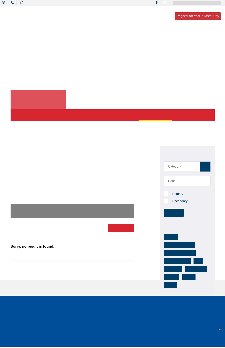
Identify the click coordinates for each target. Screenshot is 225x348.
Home (14, 124)
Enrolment (179, 30)
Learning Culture (104, 30)
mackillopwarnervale (193, 237)
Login (84, 341)
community (173, 261)
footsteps (172, 268)
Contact (201, 30)
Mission (78, 30)
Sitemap (51, 341)
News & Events (53, 30)
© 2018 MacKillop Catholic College (22, 341)
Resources (155, 30)
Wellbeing (132, 30)
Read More (121, 228)
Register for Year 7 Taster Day (198, 16)
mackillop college (176, 253)
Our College (26, 30)
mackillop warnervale (179, 245)
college (189, 268)
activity (170, 276)
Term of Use (69, 341)
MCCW (170, 237)
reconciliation (195, 261)
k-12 (196, 253)
